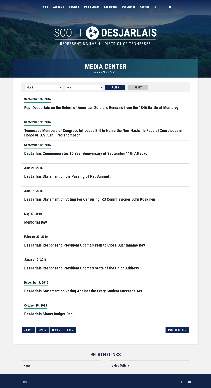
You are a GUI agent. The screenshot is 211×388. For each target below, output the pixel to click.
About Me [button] (58, 6)
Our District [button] (128, 6)
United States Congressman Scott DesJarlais (105, 35)
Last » (69, 330)
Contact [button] (144, 6)
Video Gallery (120, 365)
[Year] (83, 87)
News (27, 365)
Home (97, 72)
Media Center (110, 72)
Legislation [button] (110, 6)
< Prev (42, 330)
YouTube (170, 7)
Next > (56, 330)
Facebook (164, 7)
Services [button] (74, 6)
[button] (58, 6)
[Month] (43, 87)
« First (28, 330)
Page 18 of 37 (177, 330)
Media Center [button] (91, 6)
